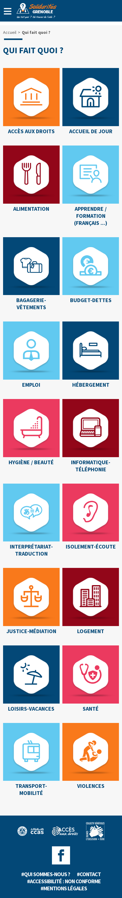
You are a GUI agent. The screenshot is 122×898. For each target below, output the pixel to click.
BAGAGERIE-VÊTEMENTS (31, 304)
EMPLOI (31, 384)
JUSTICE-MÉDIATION (31, 631)
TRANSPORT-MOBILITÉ (31, 789)
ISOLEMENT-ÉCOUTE (91, 546)
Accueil (9, 32)
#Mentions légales (64, 888)
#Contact (89, 874)
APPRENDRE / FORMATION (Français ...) (90, 215)
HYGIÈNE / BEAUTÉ (31, 462)
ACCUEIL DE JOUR (90, 131)
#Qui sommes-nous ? (45, 874)
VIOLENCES (90, 785)
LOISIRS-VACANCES (31, 708)
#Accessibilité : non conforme (64, 881)
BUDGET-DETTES (91, 300)
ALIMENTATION (31, 208)
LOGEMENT (90, 631)
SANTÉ (91, 708)
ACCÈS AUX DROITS (31, 131)
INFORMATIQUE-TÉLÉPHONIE (90, 466)
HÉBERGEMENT (90, 384)
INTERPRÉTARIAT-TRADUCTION (31, 550)
